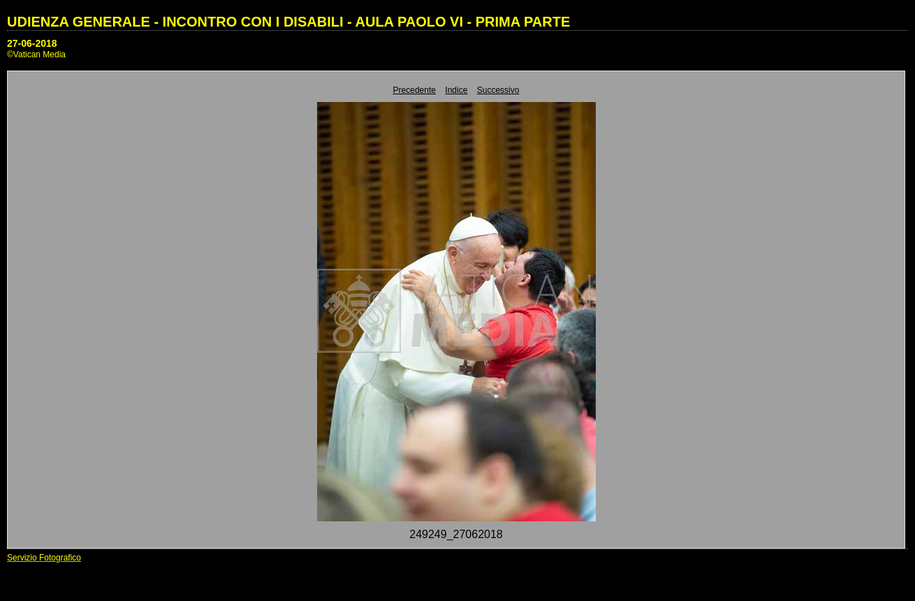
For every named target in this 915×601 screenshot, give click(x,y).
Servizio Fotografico (44, 558)
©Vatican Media (36, 54)
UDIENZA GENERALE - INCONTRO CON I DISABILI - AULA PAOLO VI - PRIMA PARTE (288, 21)
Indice (456, 90)
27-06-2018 (32, 43)
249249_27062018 (455, 534)
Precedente (414, 90)
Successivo (498, 90)
